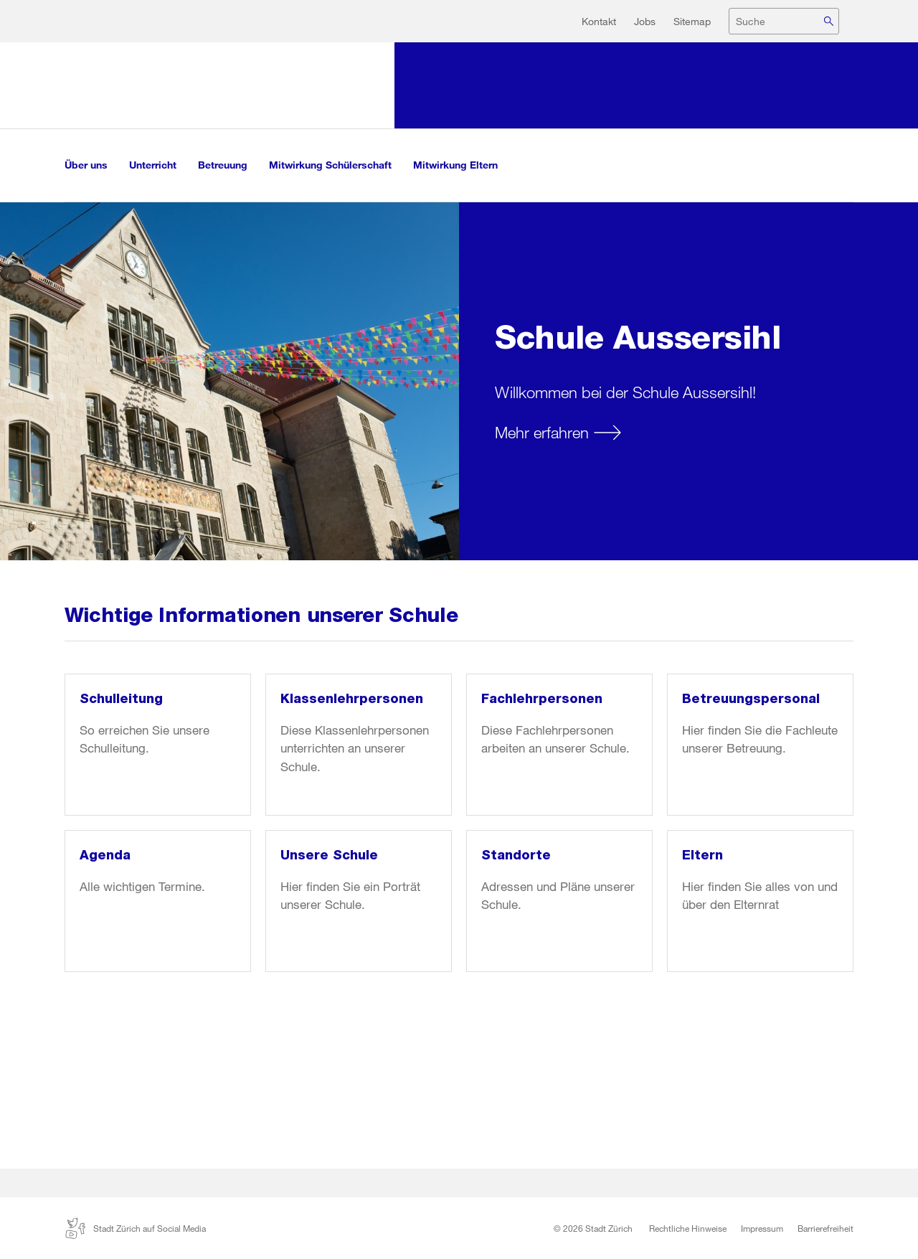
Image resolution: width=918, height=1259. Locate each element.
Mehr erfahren (542, 432)
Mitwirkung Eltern (455, 165)
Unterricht (152, 165)
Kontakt (599, 21)
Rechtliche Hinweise (688, 1228)
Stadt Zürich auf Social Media (135, 1228)
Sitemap (692, 21)
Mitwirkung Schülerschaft (330, 165)
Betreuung (222, 165)
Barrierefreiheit (825, 1228)
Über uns (86, 165)
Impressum (762, 1228)
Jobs (645, 21)
